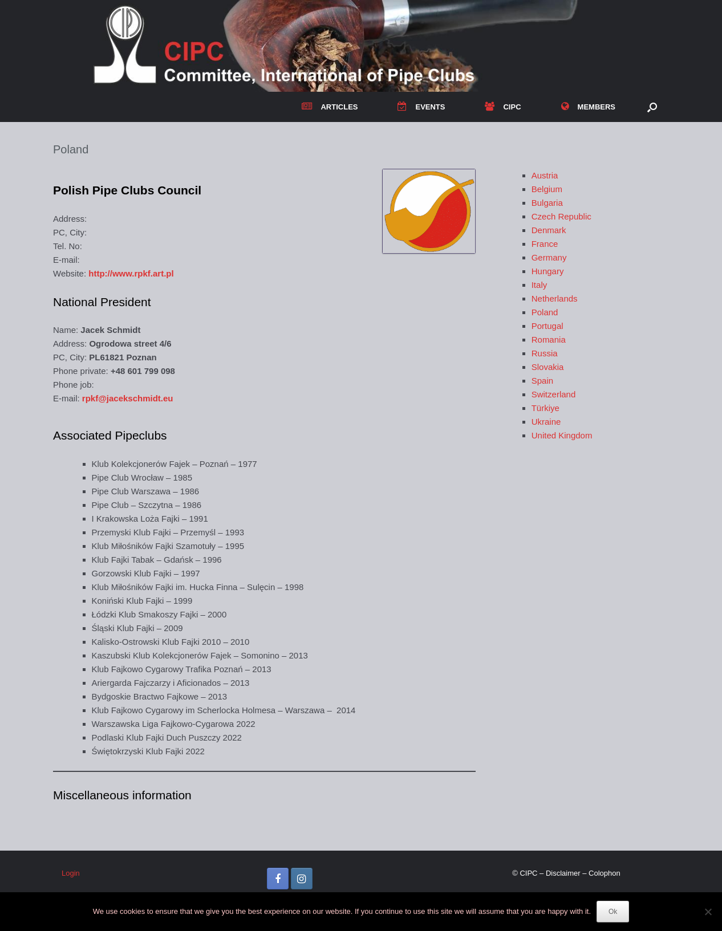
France (545, 244)
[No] (707, 911)
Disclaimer (563, 873)
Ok (613, 912)
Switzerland (554, 394)
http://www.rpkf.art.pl (130, 273)
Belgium (547, 189)
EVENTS (421, 107)
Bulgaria (547, 203)
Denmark (549, 230)
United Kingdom (562, 435)
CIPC (503, 107)
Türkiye (545, 408)
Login (71, 873)
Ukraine (546, 421)
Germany (549, 257)
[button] (652, 107)
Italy (539, 285)
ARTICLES (330, 107)
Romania (549, 339)
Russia (545, 353)
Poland (545, 312)
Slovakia (548, 367)
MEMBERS (588, 107)
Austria (545, 175)
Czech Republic (561, 216)
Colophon (604, 873)
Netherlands (555, 298)
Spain (542, 380)
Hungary (548, 271)
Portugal (547, 326)
